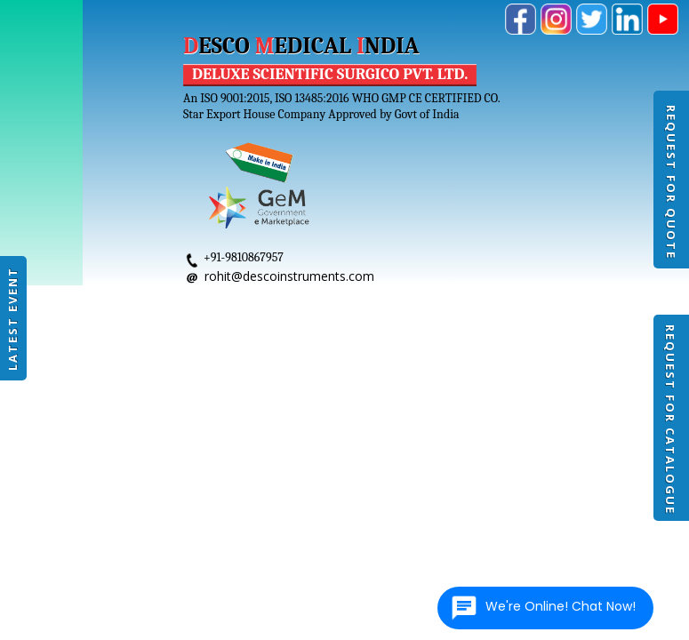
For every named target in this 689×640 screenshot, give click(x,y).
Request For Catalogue (670, 419)
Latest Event (12, 319)
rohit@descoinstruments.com (289, 276)
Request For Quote (671, 182)
